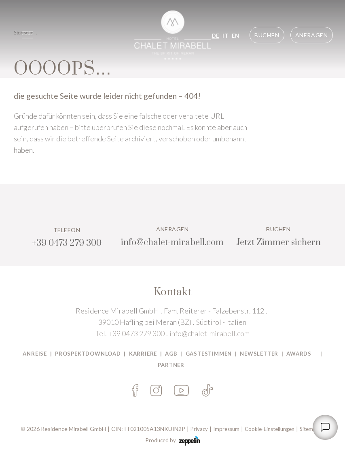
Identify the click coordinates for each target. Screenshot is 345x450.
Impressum (226, 429)
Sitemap (309, 429)
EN (235, 35)
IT (225, 35)
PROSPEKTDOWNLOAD (88, 353)
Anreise (35, 353)
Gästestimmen (209, 353)
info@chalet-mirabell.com (209, 333)
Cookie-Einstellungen (269, 429)
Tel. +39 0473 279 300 (130, 333)
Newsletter (259, 353)
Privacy (199, 429)
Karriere (143, 353)
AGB (171, 353)
